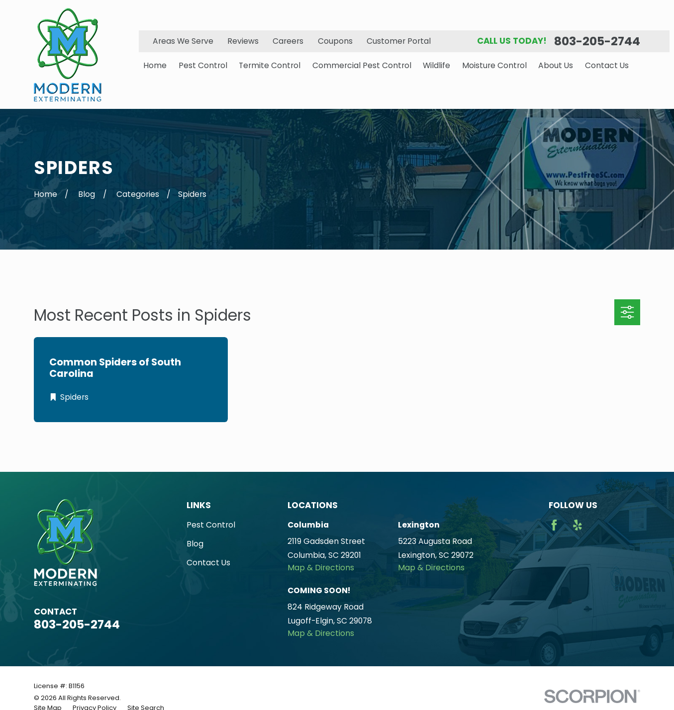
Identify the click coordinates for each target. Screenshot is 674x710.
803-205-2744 (597, 41)
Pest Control (211, 525)
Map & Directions (321, 567)
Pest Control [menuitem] (203, 65)
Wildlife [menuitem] (436, 65)
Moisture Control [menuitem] (494, 65)
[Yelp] (577, 525)
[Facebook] (554, 525)
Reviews (243, 41)
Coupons (335, 41)
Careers (288, 41)
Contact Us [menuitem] (607, 65)
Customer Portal (399, 41)
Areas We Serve (183, 41)
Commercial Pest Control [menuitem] (361, 65)
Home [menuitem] (155, 65)
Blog (195, 543)
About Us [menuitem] (555, 65)
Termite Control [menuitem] (269, 65)
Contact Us (208, 562)
